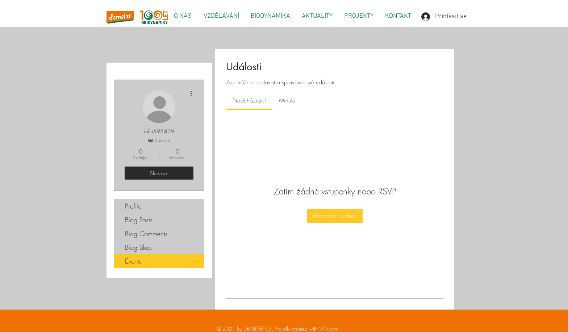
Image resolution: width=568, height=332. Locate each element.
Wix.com (328, 328)
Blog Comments (146, 233)
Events (133, 261)
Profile (133, 206)
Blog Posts (139, 219)
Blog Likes (138, 247)
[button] (182, 16)
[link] (249, 100)
